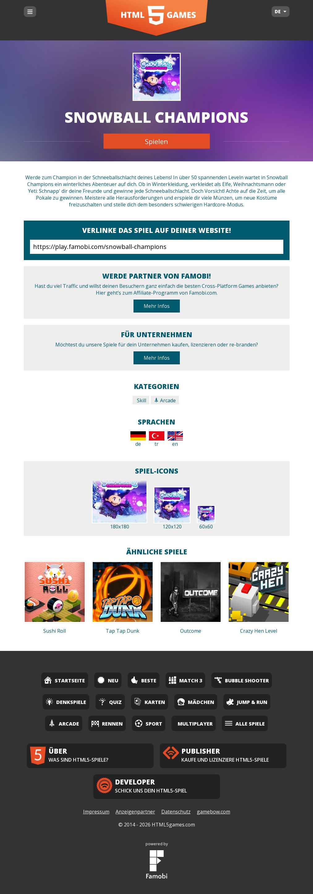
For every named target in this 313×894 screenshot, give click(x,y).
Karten (149, 702)
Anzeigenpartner (135, 811)
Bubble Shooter (241, 680)
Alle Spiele (245, 723)
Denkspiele (66, 702)
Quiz (110, 702)
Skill (141, 400)
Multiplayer (195, 723)
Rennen (107, 723)
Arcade (165, 400)
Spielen (156, 141)
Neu (107, 680)
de (138, 439)
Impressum (96, 811)
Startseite (64, 680)
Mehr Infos (157, 306)
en (175, 439)
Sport (148, 723)
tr (156, 439)
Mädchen (195, 702)
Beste (143, 680)
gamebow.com (213, 811)
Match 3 (185, 680)
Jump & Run (246, 702)
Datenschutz (176, 811)
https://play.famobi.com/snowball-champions (156, 247)
